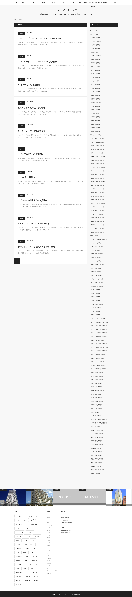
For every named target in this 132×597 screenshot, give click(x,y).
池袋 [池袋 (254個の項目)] (36, 564)
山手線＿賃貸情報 (95, 311)
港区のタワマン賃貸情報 (97, 214)
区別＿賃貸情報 (83, 2)
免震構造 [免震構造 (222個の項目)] (19, 548)
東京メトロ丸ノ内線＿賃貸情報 (99, 325)
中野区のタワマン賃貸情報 (97, 149)
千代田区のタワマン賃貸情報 (98, 156)
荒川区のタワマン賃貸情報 (97, 225)
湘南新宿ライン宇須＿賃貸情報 (99, 419)
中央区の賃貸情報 (95, 45)
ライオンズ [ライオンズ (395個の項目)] (19, 532)
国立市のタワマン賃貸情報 (97, 171)
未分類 (62, 527)
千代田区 (49, 525)
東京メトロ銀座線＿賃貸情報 (98, 358)
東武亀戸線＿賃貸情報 (96, 397)
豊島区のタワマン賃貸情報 (97, 232)
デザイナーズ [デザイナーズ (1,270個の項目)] (35, 520)
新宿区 (43, 2)
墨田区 (49, 532)
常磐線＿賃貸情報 (95, 315)
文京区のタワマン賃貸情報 (97, 189)
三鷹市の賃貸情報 (95, 37)
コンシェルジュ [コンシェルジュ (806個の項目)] (33, 516)
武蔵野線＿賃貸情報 (96, 415)
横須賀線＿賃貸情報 (96, 412)
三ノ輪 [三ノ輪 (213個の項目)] (28, 536)
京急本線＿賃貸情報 (96, 257)
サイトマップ (112, 2)
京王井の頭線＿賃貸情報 (97, 279)
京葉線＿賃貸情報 (95, 293)
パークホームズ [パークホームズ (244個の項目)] (33, 524)
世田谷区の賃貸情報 (96, 41)
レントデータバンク (66, 10)
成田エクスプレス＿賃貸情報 (98, 318)
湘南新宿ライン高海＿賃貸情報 (99, 423)
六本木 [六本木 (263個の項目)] (35, 548)
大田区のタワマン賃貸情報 (97, 178)
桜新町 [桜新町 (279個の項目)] (18, 560)
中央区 (49, 517)
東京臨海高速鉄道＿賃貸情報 (98, 365)
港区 (34, 2)
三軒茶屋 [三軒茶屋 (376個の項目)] (36, 536)
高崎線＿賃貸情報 (95, 473)
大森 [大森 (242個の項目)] (31, 552)
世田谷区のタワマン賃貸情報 (98, 142)
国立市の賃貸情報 (95, 70)
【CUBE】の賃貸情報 (27, 177)
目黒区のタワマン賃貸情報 (97, 217)
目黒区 (49, 558)
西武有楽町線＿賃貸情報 (97, 444)
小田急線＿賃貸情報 (96, 307)
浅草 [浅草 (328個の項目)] (17, 568)
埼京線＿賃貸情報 (95, 300)
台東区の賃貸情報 (95, 59)
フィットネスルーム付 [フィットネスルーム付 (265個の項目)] (22, 528)
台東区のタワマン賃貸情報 (97, 160)
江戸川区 (49, 547)
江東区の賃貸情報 (95, 106)
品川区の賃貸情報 (95, 63)
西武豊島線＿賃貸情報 (96, 451)
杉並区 (49, 542)
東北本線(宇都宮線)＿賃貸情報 (98, 369)
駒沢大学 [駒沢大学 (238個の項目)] (36, 580)
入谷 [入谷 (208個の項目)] (27, 548)
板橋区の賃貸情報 (95, 99)
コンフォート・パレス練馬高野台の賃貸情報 (37, 62)
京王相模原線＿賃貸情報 (97, 282)
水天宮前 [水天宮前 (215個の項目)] (19, 564)
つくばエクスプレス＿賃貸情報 (99, 239)
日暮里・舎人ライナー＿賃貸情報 (99, 322)
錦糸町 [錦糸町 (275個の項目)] (18, 580)
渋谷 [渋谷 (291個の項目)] (24, 568)
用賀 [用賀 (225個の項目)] (31, 568)
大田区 (49, 535)
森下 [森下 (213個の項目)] (26, 560)
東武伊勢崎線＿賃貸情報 (97, 401)
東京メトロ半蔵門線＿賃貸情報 (99, 336)
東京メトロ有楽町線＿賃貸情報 (99, 351)
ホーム (62, 515)
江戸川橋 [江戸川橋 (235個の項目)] (28, 564)
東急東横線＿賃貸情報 (96, 383)
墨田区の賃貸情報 (95, 73)
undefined (63, 525)
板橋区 (49, 545)
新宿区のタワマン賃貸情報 (97, 192)
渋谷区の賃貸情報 (95, 109)
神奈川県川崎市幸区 (65, 532)
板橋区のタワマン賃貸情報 (97, 199)
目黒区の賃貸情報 (95, 117)
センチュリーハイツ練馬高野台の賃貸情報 (36, 247)
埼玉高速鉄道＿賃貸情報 (97, 304)
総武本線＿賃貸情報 (96, 426)
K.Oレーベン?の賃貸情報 (29, 85)
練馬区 (21, 33)
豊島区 (49, 565)
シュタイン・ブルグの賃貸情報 (31, 131)
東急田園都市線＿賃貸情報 (97, 390)
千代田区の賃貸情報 (96, 55)
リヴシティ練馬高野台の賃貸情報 (32, 200)
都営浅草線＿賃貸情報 (96, 466)
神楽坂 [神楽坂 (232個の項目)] (35, 572)
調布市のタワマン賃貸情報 (97, 228)
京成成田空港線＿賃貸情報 (97, 264)
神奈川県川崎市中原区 (66, 530)
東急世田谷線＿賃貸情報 (97, 372)
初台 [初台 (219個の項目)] (24, 552)
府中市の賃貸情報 (95, 84)
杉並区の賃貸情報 (95, 95)
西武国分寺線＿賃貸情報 (97, 430)
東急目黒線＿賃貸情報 (96, 394)
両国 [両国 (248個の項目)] (17, 540)
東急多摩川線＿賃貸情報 (97, 376)
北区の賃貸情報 (95, 52)
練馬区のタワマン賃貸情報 (97, 221)
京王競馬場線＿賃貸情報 (97, 286)
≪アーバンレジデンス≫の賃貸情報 (33, 224)
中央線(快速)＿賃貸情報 (97, 253)
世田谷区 (24, 2)
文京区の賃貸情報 (95, 88)
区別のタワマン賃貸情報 (93, 3)
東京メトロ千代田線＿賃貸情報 (99, 333)
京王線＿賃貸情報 (95, 289)
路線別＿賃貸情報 (102, 2)
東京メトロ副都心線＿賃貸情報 (99, 329)
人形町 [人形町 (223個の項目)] (18, 544)
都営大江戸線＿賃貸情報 (97, 459)
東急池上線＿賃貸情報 (96, 387)
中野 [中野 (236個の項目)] (33, 540)
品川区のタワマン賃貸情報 (97, 163)
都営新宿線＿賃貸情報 (96, 462)
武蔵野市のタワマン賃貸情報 (98, 203)
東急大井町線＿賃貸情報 (97, 379)
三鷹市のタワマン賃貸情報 (97, 138)
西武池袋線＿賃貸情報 (96, 448)
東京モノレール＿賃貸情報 (97, 361)
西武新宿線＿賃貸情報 (96, 441)
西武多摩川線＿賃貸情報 (97, 433)
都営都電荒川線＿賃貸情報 (97, 469)
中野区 (49, 520)
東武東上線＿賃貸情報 (96, 405)
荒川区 (49, 563)
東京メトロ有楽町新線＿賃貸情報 (99, 347)
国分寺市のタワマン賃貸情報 (98, 167)
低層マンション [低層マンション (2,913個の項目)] (29, 544)
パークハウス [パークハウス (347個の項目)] (20, 524)
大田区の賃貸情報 (95, 77)
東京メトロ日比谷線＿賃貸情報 (99, 343)
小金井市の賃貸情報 (96, 81)
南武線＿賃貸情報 (95, 297)
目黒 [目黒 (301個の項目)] (27, 572)
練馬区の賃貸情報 (95, 120)
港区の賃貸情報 (95, 113)
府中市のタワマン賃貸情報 (97, 185)
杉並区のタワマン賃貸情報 (97, 196)
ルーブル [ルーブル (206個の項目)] (19, 536)
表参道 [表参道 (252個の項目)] (28, 576)
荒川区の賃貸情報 (95, 124)
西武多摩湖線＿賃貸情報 (97, 437)
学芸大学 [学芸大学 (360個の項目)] (19, 556)
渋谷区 (53, 2)
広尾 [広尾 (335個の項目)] (27, 556)
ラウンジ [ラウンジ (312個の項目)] (29, 532)
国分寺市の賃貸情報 (96, 66)
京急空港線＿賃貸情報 (96, 261)
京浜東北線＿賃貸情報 (96, 275)
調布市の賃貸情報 (95, 127)
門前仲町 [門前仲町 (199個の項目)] (27, 580)
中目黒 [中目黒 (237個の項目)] (25, 540)
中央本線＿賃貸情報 (96, 250)
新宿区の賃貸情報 (95, 91)
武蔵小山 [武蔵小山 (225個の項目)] (34, 560)
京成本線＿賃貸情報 (96, 271)
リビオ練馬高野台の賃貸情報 (30, 154)
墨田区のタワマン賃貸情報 (97, 174)
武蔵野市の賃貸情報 (96, 102)
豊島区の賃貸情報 (95, 131)
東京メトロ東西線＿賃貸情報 (98, 354)
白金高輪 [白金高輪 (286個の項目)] (19, 572)
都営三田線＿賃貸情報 (96, 455)
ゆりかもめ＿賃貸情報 (96, 243)
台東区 (49, 527)
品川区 (63, 2)
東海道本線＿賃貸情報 (96, 408)
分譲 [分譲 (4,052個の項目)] (17, 552)
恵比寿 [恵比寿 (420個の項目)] (35, 556)
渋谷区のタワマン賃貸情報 (97, 210)
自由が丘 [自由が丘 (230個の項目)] (19, 576)
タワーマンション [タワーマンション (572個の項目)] (21, 520)
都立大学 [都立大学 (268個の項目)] (36, 576)
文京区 (49, 537)
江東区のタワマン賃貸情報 (97, 207)
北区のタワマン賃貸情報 (97, 153)
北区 (48, 522)
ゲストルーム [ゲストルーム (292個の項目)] (20, 516)
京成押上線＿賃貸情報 (96, 268)
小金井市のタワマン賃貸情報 (98, 181)
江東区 (73, 2)
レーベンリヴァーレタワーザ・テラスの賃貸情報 (39, 38)
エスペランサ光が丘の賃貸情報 (31, 108)
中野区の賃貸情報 (95, 48)
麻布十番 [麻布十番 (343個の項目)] (19, 584)
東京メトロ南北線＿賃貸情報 (98, 340)
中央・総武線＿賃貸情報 (97, 246)
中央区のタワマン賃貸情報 (97, 145)
